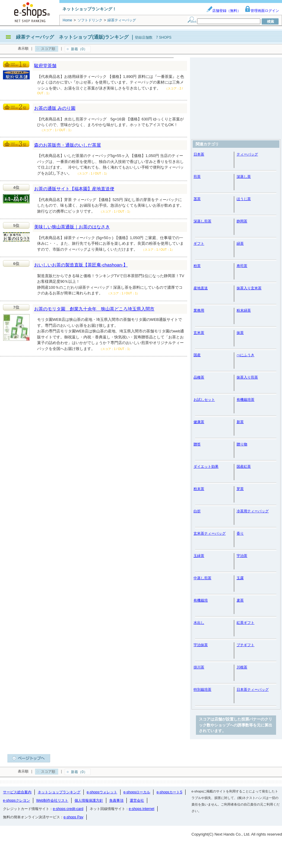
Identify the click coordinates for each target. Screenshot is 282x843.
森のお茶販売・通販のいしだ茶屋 (67, 144)
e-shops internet (141, 809)
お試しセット (204, 400)
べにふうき (245, 355)
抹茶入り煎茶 (247, 377)
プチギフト (245, 645)
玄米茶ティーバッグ (210, 533)
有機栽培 (201, 600)
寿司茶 (242, 266)
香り (240, 533)
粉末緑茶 (244, 310)
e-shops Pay (73, 817)
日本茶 (199, 154)
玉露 (240, 578)
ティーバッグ (247, 154)
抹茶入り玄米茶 (249, 288)
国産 (197, 355)
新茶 (240, 422)
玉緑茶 (199, 556)
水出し (199, 623)
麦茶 (240, 600)
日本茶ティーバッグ (253, 689)
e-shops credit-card (68, 809)
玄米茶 (199, 333)
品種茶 (199, 377)
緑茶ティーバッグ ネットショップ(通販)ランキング (72, 37)
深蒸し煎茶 (202, 221)
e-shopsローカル (136, 792)
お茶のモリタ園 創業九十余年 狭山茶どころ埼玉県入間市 (94, 308)
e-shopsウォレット (102, 792)
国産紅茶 (244, 466)
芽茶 (240, 489)
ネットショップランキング (59, 792)
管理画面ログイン (262, 11)
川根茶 (242, 667)
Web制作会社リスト (52, 800)
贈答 (197, 444)
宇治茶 (242, 556)
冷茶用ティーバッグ (253, 511)
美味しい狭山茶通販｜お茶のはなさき (72, 226)
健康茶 (199, 422)
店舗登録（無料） (223, 11)
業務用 (199, 310)
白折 (197, 511)
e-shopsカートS (169, 792)
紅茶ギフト (245, 623)
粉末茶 (199, 489)
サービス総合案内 (17, 792)
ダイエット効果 (206, 466)
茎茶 (197, 199)
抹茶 (240, 333)
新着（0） (79, 49)
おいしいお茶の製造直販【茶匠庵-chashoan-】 (81, 264)
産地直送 (201, 288)
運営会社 (137, 800)
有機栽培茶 (245, 400)
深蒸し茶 (244, 177)
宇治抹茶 (201, 645)
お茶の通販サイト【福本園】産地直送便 (74, 188)
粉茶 (197, 266)
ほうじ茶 (244, 199)
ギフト (199, 243)
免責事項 (116, 800)
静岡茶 (242, 221)
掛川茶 (199, 667)
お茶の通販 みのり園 (54, 108)
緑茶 (240, 243)
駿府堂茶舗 (45, 65)
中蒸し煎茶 (202, 578)
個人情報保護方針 (89, 800)
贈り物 (242, 444)
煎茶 (197, 177)
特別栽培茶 (202, 689)
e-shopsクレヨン (16, 800)
